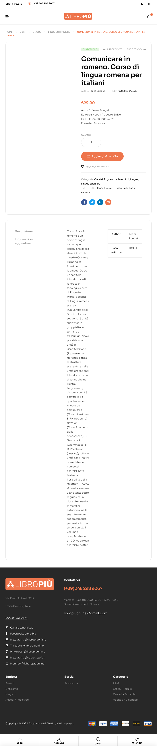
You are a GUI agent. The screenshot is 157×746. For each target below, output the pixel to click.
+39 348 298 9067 (44, 3)
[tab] (32, 231)
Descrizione (24, 231)
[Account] (59, 739)
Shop (20, 742)
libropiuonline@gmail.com (85, 613)
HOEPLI (91, 188)
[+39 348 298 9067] (29, 3)
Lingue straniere (59, 32)
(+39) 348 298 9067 (83, 588)
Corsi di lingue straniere (108, 179)
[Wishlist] (137, 739)
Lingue (36, 32)
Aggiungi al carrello (105, 156)
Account (59, 742)
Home (8, 32)
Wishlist (137, 742)
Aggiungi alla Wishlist (98, 166)
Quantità (86, 134)
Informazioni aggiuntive (24, 241)
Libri (22, 32)
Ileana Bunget (97, 91)
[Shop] (20, 739)
